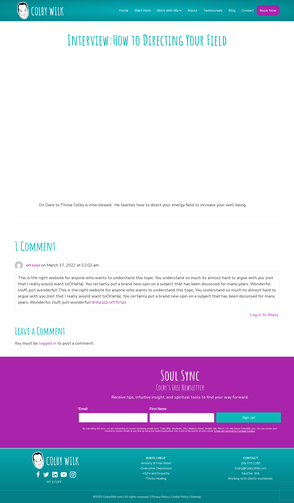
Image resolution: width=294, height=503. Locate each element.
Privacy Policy (160, 497)
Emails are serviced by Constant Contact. (234, 431)
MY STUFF (54, 482)
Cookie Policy (179, 497)
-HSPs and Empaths (155, 473)
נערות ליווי (33, 265)
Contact (248, 10)
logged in (47, 343)
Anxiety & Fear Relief (156, 463)
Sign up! (248, 417)
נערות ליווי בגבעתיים (109, 302)
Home (123, 10)
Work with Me (167, 10)
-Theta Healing (155, 478)
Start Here (142, 10)
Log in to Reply (264, 315)
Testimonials (212, 10)
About (192, 10)
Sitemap (195, 497)
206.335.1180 (250, 463)
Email (83, 409)
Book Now (268, 10)
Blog (231, 10)
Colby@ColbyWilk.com (250, 468)
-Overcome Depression (155, 468)
